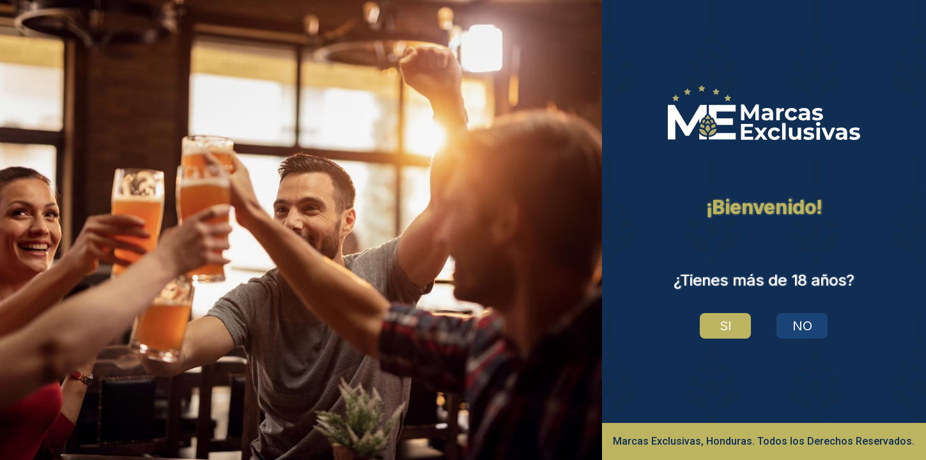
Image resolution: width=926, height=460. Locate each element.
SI (726, 326)
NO (802, 326)
